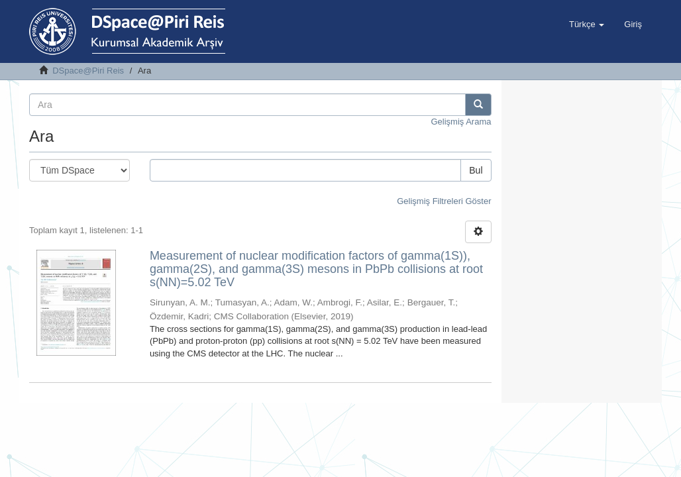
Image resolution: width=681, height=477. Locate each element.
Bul (475, 170)
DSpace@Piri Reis (88, 71)
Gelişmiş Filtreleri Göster (444, 201)
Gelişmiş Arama (461, 122)
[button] (586, 24)
